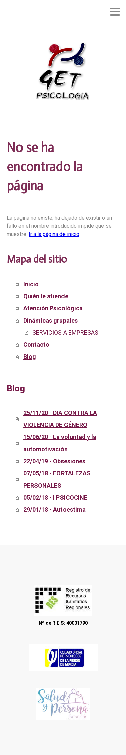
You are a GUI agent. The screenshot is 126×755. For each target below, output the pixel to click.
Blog (29, 356)
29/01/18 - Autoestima (54, 509)
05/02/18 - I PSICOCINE (55, 497)
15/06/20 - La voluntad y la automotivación (59, 443)
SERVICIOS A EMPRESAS (65, 332)
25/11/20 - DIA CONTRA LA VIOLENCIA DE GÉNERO (60, 418)
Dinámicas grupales (50, 320)
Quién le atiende (45, 296)
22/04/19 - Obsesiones (54, 461)
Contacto (36, 344)
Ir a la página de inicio (54, 234)
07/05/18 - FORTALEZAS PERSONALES (57, 479)
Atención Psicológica (53, 308)
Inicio (31, 284)
